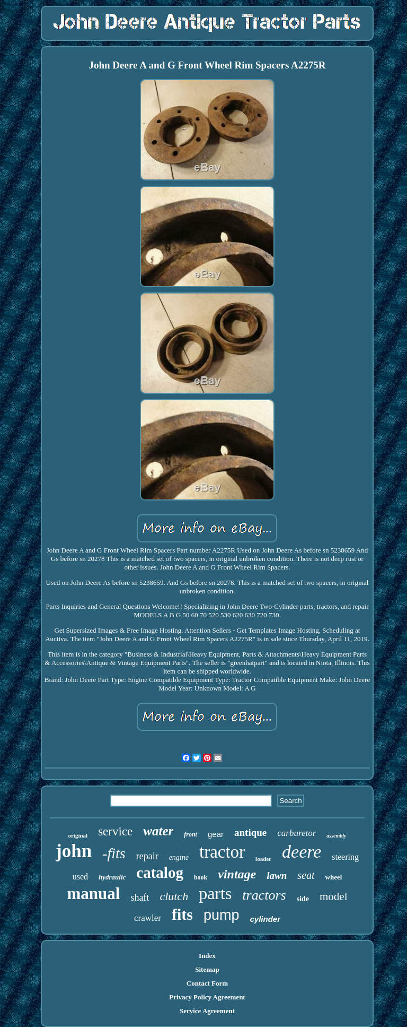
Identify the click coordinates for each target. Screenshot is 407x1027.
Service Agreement (207, 1011)
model (334, 896)
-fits (114, 853)
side (303, 899)
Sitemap (207, 969)
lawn (277, 875)
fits (182, 914)
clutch (174, 896)
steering (345, 856)
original (78, 835)
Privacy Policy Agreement (207, 997)
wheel (333, 877)
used (80, 876)
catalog (159, 872)
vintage (237, 874)
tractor (222, 851)
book (200, 877)
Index (207, 956)
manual (93, 893)
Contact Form (207, 983)
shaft (139, 897)
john (74, 851)
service (115, 831)
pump (222, 915)
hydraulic (112, 877)
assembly (336, 836)
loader (263, 859)
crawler (147, 918)
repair (147, 856)
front (190, 834)
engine (179, 857)
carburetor (296, 833)
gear (216, 834)
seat (305, 875)
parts (215, 893)
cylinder (265, 919)
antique (250, 832)
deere (301, 851)
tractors (264, 895)
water (158, 831)
